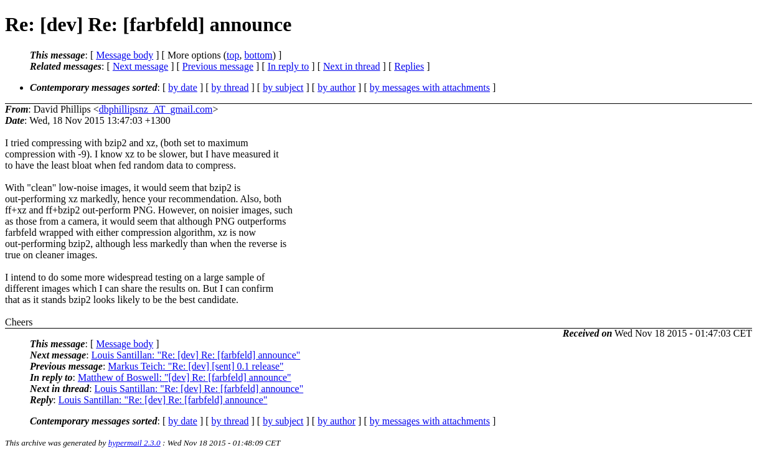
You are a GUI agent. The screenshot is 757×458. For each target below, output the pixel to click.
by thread (230, 87)
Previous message (217, 66)
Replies (409, 66)
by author (336, 87)
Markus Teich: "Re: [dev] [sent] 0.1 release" (195, 366)
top (233, 55)
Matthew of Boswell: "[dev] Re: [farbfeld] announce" (184, 377)
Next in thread (351, 66)
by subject (283, 87)
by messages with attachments (430, 87)
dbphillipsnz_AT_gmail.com (156, 109)
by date (182, 87)
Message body (124, 55)
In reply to (288, 66)
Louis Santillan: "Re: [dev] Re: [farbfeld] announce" (196, 355)
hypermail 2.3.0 (134, 442)
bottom (258, 55)
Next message (140, 66)
